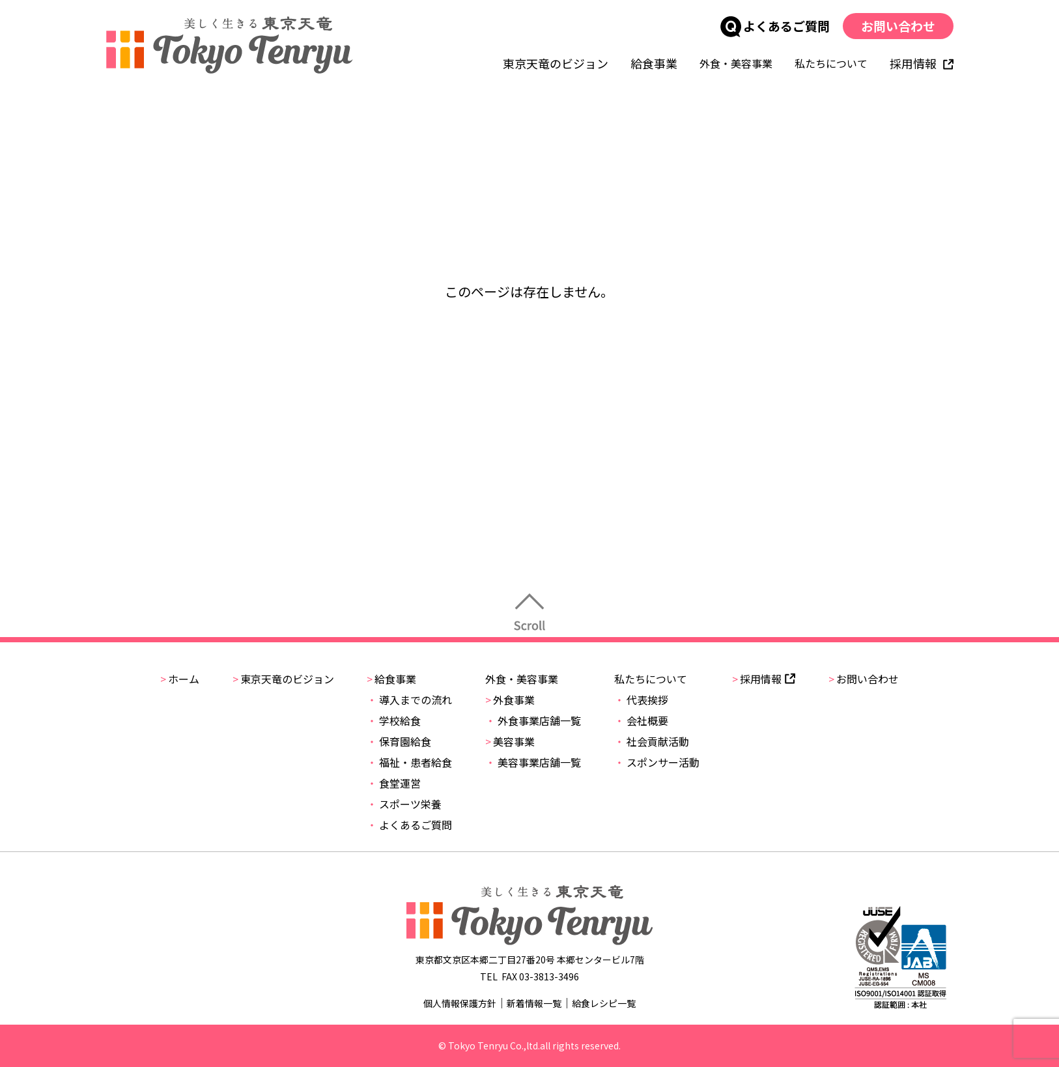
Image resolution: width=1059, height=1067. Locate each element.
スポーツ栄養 (404, 804)
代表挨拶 (641, 699)
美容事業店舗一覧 (533, 762)
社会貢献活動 (651, 741)
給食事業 (653, 63)
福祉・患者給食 (409, 762)
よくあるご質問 (774, 26)
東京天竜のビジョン (555, 63)
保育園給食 (399, 741)
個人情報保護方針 (459, 1003)
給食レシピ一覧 (604, 1003)
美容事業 (510, 741)
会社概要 (641, 720)
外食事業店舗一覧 (533, 720)
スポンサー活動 (656, 762)
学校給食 (394, 720)
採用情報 (921, 63)
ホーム (179, 679)
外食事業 (510, 699)
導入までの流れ (409, 699)
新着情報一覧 (534, 1003)
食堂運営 (394, 783)
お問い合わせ (897, 26)
